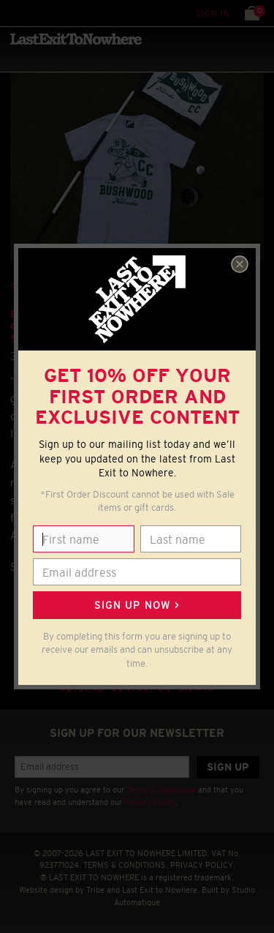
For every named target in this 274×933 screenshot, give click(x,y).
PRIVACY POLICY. (202, 865)
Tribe (95, 889)
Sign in (213, 13)
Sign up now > (136, 605)
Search (43, 13)
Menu (14, 13)
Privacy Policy (149, 802)
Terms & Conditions (161, 789)
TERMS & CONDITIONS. (125, 865)
